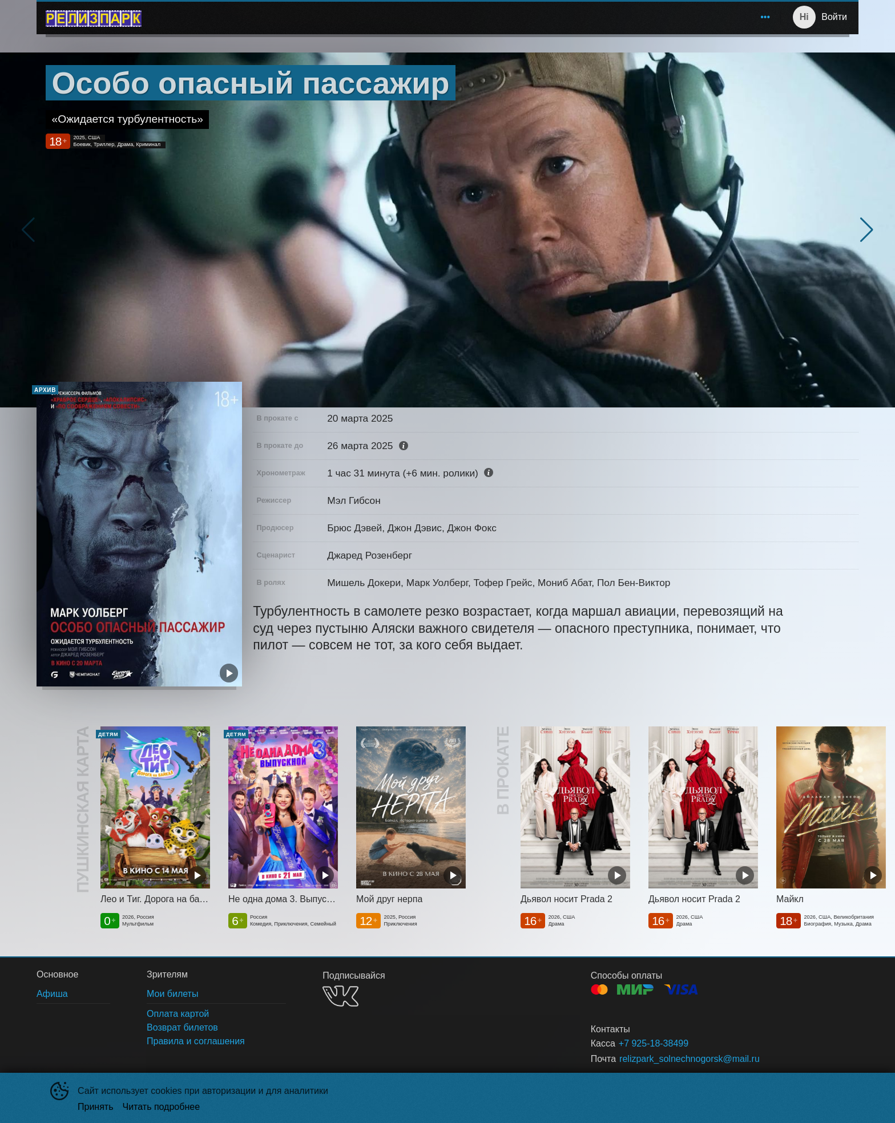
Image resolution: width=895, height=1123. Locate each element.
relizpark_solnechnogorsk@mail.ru (689, 1059)
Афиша (318, 17)
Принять (96, 1107)
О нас (756, 17)
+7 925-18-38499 (653, 1043)
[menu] (463, 17)
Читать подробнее (161, 1107)
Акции (659, 17)
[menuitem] (191, 17)
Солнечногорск (189, 17)
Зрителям (705, 17)
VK (340, 996)
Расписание (264, 17)
